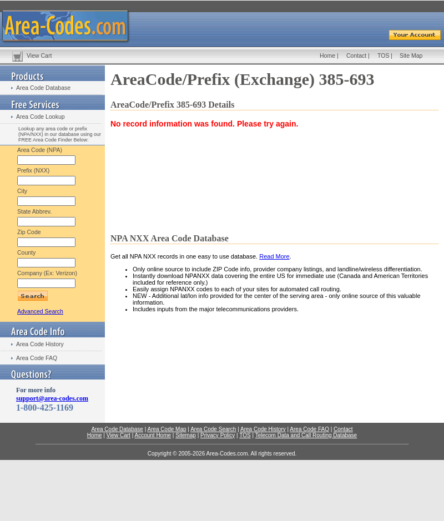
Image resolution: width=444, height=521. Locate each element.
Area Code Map (166, 429)
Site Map (411, 55)
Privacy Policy (217, 435)
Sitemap (185, 435)
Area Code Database (43, 87)
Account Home (152, 435)
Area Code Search (213, 429)
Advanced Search (40, 311)
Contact (356, 55)
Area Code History (40, 344)
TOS (383, 55)
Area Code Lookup (40, 116)
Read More (274, 256)
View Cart (39, 55)
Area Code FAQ (36, 358)
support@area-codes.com (52, 398)
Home (327, 55)
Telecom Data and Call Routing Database (306, 435)
